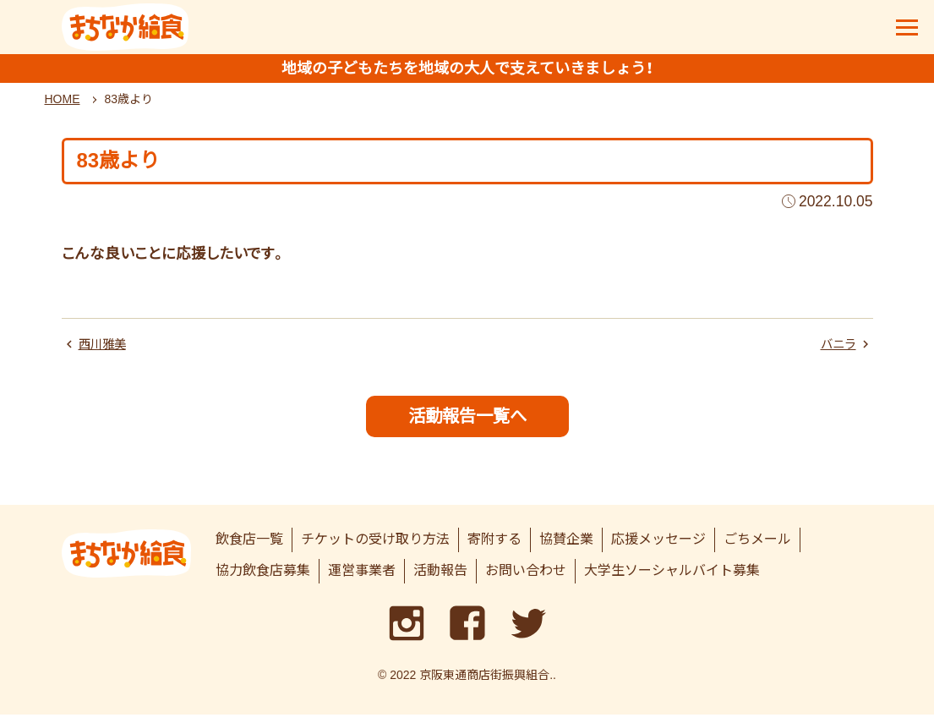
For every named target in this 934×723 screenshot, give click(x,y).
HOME (62, 104)
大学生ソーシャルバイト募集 (672, 579)
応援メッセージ (658, 548)
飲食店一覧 (249, 548)
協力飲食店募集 (263, 579)
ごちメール (757, 548)
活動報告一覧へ (467, 424)
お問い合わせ (525, 579)
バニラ (836, 349)
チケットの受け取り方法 (375, 548)
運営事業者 (362, 579)
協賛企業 (566, 548)
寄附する (494, 548)
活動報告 (440, 579)
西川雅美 (106, 349)
